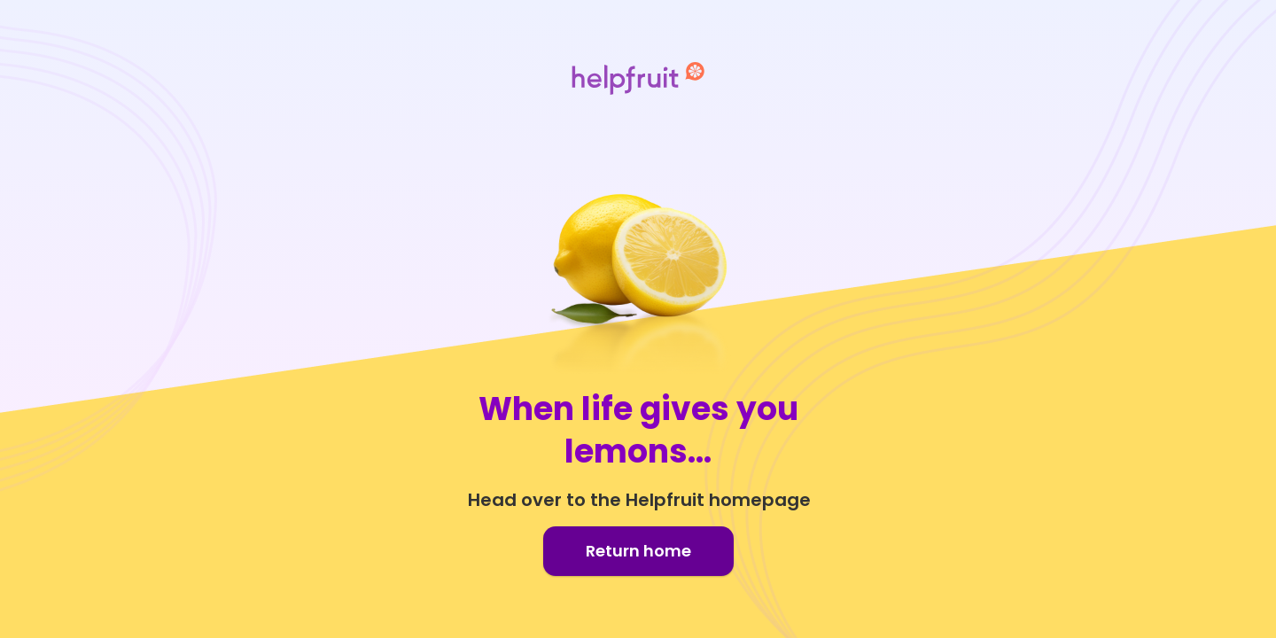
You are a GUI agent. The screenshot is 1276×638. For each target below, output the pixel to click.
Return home (638, 551)
